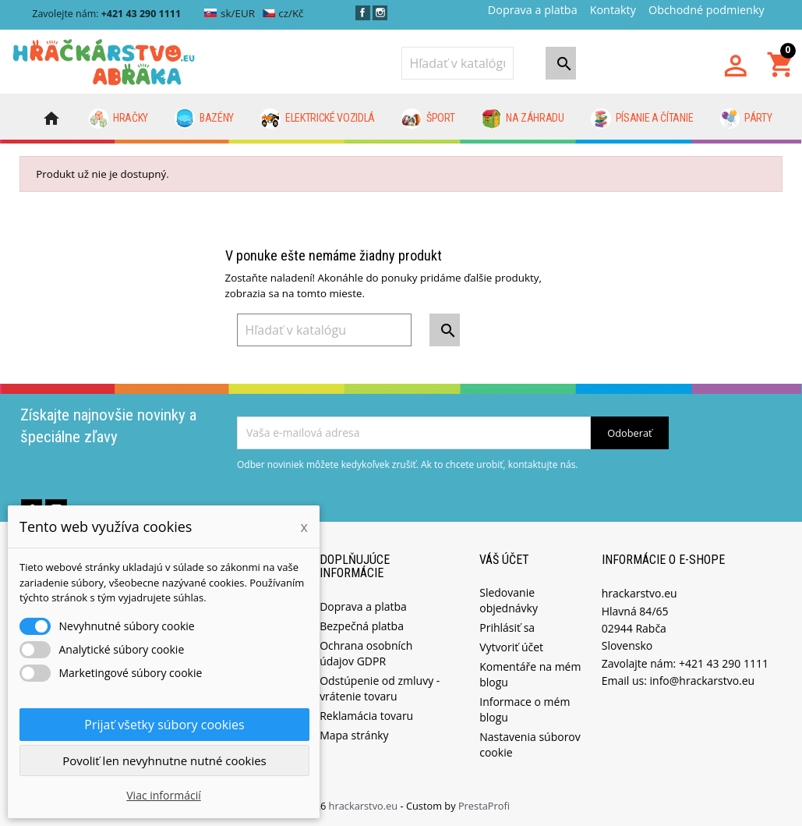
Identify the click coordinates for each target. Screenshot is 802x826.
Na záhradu (523, 118)
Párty (746, 118)
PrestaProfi (484, 806)
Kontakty (613, 9)
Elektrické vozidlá (317, 118)
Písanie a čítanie (642, 118)
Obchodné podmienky (706, 9)
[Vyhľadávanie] (457, 63)
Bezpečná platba (362, 626)
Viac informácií (163, 795)
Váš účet (504, 559)
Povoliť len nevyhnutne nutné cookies (164, 760)
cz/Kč (283, 13)
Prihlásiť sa (507, 627)
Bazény (204, 118)
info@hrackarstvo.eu (702, 680)
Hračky (119, 118)
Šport (427, 118)
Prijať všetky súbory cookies (164, 724)
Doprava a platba (533, 9)
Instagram (380, 12)
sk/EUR (229, 13)
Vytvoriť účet (511, 647)
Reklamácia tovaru (366, 715)
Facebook (362, 12)
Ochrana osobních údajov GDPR (366, 653)
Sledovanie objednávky (508, 600)
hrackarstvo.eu (365, 806)
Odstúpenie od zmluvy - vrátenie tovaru (380, 688)
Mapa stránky (354, 735)
